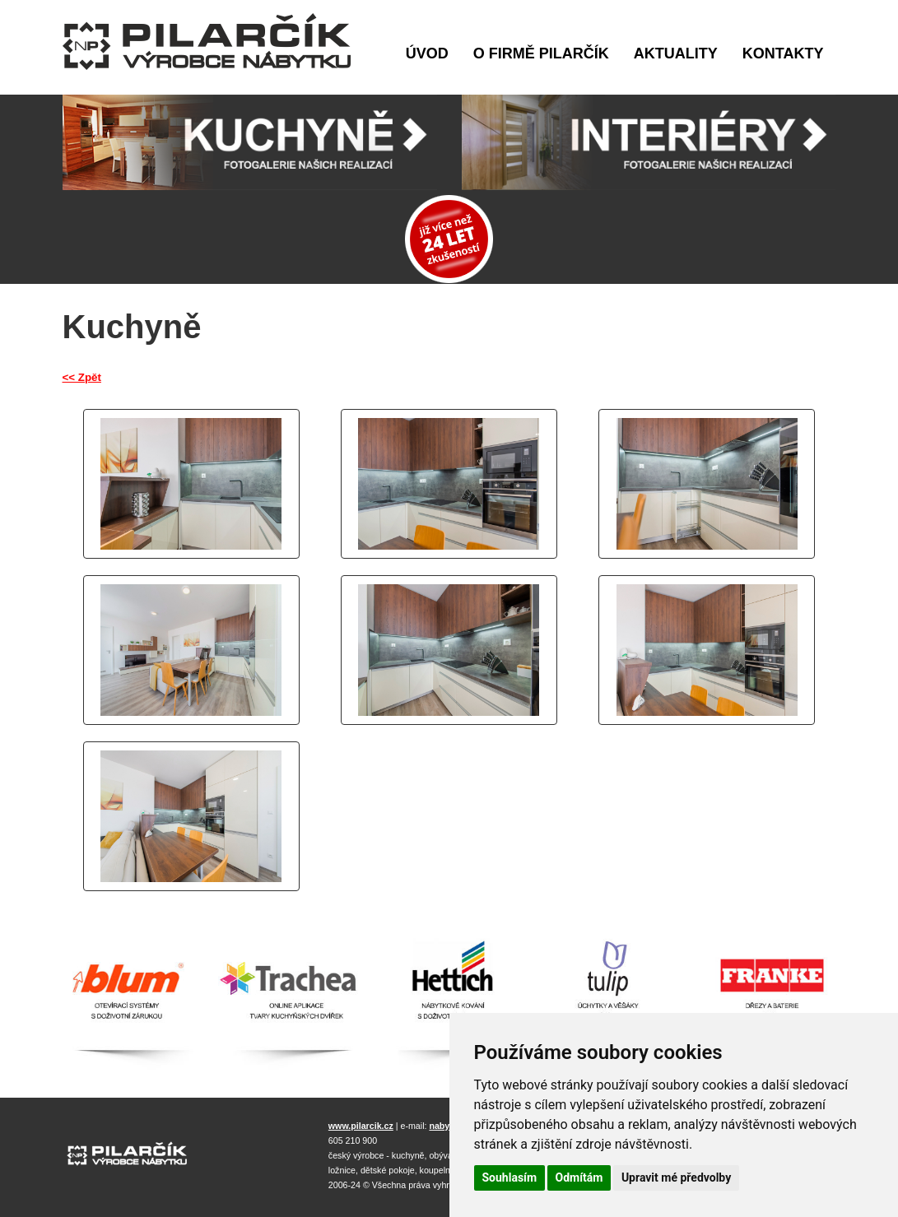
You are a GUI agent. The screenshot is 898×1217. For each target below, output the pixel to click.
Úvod (427, 53)
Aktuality (676, 53)
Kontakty (783, 53)
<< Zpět (82, 377)
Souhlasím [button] (509, 1177)
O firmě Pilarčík (541, 53)
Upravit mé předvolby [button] (676, 1177)
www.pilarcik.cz (360, 1126)
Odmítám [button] (579, 1177)
